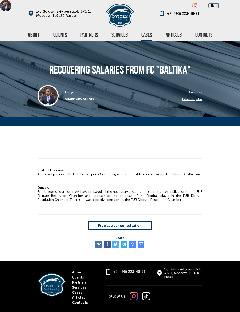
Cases (77, 292)
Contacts (80, 302)
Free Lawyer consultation (120, 226)
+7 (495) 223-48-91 (183, 13)
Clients (78, 277)
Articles (78, 297)
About (77, 272)
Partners (79, 282)
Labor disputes (192, 99)
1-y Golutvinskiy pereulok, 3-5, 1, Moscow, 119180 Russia (63, 13)
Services (79, 287)
